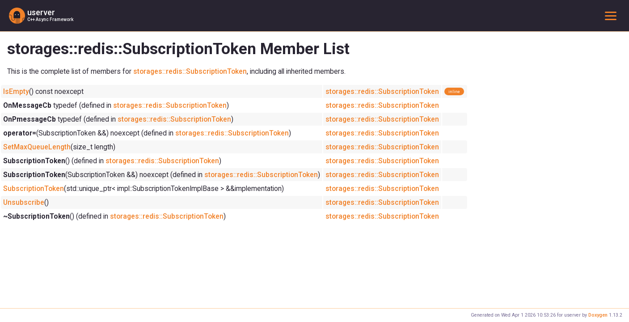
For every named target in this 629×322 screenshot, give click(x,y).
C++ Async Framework (50, 19)
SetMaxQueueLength (37, 147)
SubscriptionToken (33, 188)
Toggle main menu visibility (612, 15)
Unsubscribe (23, 202)
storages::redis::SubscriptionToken (190, 71)
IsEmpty (16, 91)
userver (41, 12)
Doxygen (598, 315)
